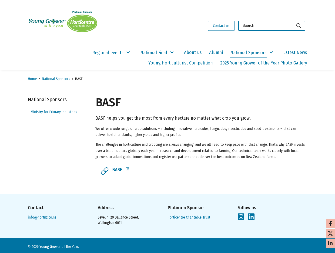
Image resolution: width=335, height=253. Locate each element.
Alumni (216, 52)
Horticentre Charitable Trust (189, 217)
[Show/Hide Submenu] (128, 52)
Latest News (295, 52)
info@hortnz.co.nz (42, 217)
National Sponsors (248, 52)
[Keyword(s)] (265, 26)
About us (193, 52)
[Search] (299, 26)
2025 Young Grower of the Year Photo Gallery (263, 63)
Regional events (108, 52)
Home (32, 79)
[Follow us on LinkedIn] (251, 217)
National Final (153, 52)
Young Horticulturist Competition (180, 63)
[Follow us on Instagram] (241, 217)
